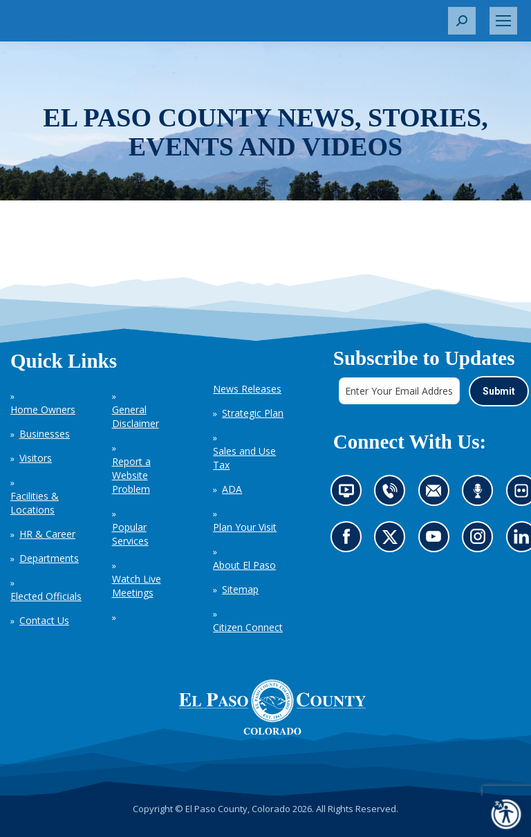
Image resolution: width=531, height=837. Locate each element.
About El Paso (244, 565)
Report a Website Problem (131, 475)
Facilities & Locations (34, 502)
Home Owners (42, 409)
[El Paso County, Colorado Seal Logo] (272, 707)
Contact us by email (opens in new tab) (437, 494)
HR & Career (47, 533)
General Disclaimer (135, 416)
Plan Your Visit (245, 527)
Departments (49, 558)
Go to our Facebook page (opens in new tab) (349, 540)
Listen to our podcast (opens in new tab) (481, 494)
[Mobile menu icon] (503, 21)
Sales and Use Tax (244, 457)
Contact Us (44, 620)
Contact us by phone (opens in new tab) (393, 494)
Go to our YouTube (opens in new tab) (436, 540)
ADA (232, 489)
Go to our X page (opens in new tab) (393, 540)
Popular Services (130, 533)
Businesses (44, 433)
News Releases (247, 388)
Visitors (35, 457)
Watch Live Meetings (136, 585)
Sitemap (240, 589)
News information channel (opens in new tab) (349, 494)
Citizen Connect (248, 627)
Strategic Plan (252, 413)
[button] (461, 20)
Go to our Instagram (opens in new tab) (481, 540)
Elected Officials (46, 596)
